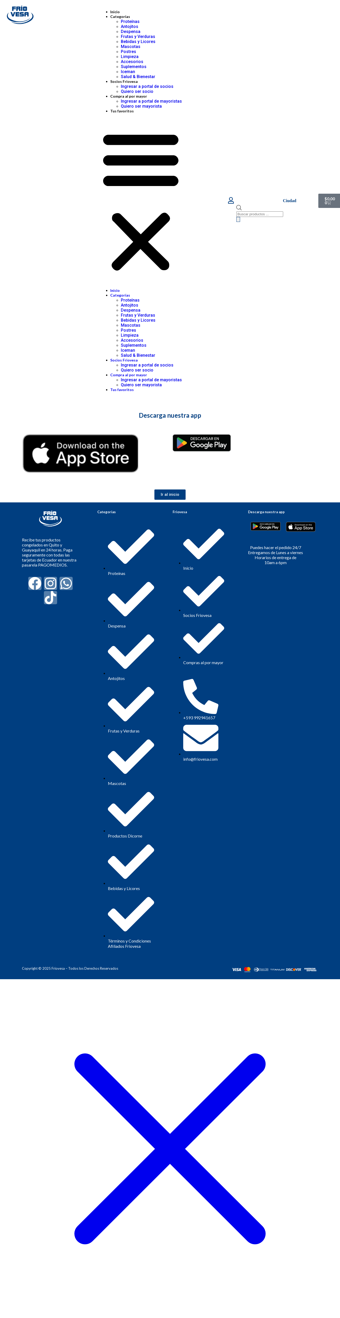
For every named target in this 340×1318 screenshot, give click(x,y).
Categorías (120, 16)
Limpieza (130, 56)
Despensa (130, 31)
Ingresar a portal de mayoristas (151, 101)
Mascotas (130, 46)
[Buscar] (238, 219)
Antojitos (129, 26)
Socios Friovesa (124, 81)
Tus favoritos (122, 111)
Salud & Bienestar (138, 76)
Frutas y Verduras (138, 36)
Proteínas (130, 21)
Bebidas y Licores (138, 41)
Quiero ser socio (137, 91)
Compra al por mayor (128, 96)
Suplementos (133, 66)
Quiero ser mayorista (141, 106)
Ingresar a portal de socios (147, 86)
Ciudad (289, 200)
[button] (141, 201)
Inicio (115, 11)
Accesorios (132, 61)
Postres (128, 51)
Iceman (128, 71)
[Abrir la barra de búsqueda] (239, 209)
